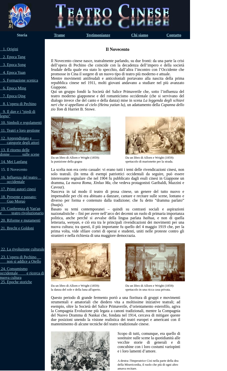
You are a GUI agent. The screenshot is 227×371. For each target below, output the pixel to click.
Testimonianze (98, 35)
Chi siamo (139, 35)
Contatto (174, 35)
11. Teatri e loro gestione (20, 130)
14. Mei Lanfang (14, 162)
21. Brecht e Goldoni (17, 228)
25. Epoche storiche (16, 282)
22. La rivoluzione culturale (23, 249)
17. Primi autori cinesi (18, 189)
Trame (59, 35)
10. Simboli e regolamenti (21, 122)
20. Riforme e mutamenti (20, 220)
